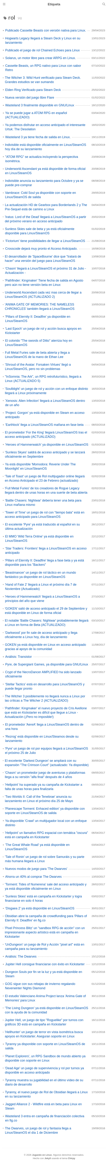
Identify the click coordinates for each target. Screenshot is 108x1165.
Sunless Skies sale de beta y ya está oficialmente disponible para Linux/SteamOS (39, 231)
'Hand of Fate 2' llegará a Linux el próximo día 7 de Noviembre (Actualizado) (40, 587)
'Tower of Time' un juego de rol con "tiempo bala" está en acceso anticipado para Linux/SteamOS (44, 515)
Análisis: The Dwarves (21, 956)
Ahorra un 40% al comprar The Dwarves (33, 876)
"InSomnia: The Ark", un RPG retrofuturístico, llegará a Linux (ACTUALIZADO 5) (43, 379)
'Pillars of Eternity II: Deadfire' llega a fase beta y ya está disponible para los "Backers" (44, 562)
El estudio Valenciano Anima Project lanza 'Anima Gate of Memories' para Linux (45, 998)
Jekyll (47, 1158)
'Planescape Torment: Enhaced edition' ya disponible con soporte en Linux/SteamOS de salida (45, 811)
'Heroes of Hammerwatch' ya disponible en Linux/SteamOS (46, 444)
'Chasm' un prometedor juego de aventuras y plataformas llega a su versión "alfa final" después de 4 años (45, 775)
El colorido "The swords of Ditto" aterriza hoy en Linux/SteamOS (38, 343)
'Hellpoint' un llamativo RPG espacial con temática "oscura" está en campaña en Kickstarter (46, 835)
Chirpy (71, 1158)
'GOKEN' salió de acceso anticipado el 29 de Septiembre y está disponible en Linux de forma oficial (46, 611)
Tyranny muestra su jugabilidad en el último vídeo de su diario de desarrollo (44, 1082)
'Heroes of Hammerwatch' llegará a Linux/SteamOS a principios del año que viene (42, 599)
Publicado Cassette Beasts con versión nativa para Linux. (45, 30)
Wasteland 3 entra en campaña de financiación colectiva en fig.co (44, 1118)
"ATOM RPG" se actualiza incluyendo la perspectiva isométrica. (41, 159)
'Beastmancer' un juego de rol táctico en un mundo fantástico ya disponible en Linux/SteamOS (40, 575)
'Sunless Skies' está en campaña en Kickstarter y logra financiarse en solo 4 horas (43, 898)
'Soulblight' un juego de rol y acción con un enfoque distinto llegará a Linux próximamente (46, 391)
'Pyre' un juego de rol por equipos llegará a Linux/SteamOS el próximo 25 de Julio (46, 751)
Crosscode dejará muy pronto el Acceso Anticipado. (41, 248)
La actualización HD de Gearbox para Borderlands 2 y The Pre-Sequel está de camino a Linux (46, 207)
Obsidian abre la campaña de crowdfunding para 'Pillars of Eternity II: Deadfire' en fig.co (46, 918)
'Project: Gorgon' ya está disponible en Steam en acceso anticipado (44, 415)
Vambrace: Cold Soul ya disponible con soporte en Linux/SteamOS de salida (40, 195)
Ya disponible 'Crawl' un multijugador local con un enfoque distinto (46, 823)
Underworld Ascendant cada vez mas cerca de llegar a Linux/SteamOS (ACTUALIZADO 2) (43, 295)
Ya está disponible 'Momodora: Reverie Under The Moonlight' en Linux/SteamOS (40, 466)
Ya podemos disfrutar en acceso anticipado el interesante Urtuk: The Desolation (45, 127)
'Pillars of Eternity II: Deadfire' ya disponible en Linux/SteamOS (37, 319)
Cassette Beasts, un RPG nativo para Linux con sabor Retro (43, 68)
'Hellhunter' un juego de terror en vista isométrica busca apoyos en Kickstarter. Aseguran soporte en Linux (44, 1034)
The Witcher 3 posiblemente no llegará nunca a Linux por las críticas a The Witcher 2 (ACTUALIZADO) (45, 698)
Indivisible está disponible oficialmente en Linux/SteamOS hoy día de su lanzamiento (45, 147)
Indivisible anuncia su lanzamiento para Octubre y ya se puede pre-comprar (44, 183)
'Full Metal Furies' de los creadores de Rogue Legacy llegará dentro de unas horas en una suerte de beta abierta (46, 490)
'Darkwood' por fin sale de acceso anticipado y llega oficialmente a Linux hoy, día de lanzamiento (41, 635)
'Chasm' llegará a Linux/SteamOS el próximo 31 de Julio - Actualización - (45, 271)
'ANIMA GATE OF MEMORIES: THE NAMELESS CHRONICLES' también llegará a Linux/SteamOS (40, 307)
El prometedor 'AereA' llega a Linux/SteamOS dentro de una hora (44, 727)
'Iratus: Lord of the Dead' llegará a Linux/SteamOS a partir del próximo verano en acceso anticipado (45, 219)
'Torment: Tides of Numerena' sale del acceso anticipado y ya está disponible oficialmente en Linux (46, 886)
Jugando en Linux (42, 1155)
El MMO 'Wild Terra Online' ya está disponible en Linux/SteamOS (39, 538)
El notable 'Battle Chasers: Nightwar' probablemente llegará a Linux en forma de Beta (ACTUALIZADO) (46, 623)
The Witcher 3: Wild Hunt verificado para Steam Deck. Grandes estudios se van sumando (43, 80)
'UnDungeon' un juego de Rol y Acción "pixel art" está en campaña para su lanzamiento (44, 947)
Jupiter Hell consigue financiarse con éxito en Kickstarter (45, 964)
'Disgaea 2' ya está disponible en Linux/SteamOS (39, 908)
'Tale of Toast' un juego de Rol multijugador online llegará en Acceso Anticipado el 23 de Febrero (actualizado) (45, 478)
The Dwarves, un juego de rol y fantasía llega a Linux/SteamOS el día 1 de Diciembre (38, 1130)
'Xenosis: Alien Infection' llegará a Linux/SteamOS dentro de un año (45, 403)
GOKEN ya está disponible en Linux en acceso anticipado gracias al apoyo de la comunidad (45, 647)
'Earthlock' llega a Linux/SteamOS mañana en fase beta (44, 425)
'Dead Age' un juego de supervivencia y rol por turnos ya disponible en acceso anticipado (44, 1070)
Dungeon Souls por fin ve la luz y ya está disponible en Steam (43, 974)
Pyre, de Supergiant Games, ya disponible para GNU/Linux (46, 664)
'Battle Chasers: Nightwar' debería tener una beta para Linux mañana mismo (43, 503)
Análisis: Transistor (18, 656)
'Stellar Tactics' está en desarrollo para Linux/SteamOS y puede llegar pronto (45, 686)
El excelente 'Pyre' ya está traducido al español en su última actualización (42, 527)
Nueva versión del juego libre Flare (29, 97)
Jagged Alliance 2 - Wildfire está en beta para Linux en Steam (43, 1106)
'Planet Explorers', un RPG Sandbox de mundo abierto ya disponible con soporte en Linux (45, 1058)
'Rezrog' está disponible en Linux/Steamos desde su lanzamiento (42, 739)
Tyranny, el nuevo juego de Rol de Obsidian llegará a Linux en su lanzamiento (46, 1094)
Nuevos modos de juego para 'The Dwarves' (36, 869)
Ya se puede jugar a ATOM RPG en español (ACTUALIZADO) (36, 115)
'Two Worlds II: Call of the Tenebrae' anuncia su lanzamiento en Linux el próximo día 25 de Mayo (39, 799)
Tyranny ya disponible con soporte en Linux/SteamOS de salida (45, 1046)
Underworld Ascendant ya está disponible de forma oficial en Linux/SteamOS (45, 171)
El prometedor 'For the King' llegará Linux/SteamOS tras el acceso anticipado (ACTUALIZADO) (46, 435)
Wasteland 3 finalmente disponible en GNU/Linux (39, 105)
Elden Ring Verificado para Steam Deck (33, 90)
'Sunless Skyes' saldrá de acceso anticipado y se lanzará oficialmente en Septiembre (45, 454)
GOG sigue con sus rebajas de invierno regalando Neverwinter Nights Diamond (40, 986)
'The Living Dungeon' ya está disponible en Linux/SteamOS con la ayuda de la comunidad (46, 1010)
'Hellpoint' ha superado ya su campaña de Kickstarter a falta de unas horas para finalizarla (43, 787)
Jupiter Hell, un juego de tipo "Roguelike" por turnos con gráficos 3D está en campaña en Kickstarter (44, 1022)
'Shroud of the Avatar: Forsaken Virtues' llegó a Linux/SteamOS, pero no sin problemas (38, 367)
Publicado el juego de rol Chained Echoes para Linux (42, 50)
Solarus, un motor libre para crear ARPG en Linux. (40, 58)
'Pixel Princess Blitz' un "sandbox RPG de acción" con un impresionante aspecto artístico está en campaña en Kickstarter (45, 932)
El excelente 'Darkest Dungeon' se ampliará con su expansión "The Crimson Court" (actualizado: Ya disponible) (47, 763)
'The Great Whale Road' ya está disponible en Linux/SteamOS (37, 847)
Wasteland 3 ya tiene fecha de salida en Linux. (38, 137)
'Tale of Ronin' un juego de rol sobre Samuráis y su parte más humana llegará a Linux (44, 859)
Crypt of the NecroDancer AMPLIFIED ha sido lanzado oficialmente (43, 674)
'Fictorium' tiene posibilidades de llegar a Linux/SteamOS (45, 241)
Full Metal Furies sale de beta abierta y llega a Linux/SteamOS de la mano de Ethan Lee (37, 355)
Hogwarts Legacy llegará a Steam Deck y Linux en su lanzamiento (42, 40)
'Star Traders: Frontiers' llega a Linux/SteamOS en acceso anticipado (46, 550)
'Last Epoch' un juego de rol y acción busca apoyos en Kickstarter (43, 331)
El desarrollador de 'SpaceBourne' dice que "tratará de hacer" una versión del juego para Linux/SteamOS (43, 259)
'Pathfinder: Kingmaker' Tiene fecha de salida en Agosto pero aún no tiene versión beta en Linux (44, 283)
